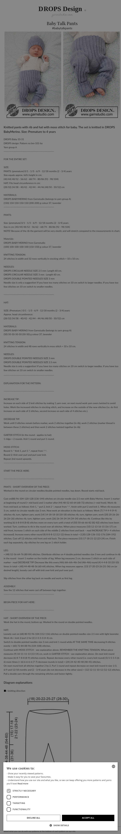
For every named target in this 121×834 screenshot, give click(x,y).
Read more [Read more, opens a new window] (23, 783)
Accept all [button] (88, 817)
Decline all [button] (33, 817)
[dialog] (60, 796)
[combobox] (113, 766)
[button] (60, 825)
